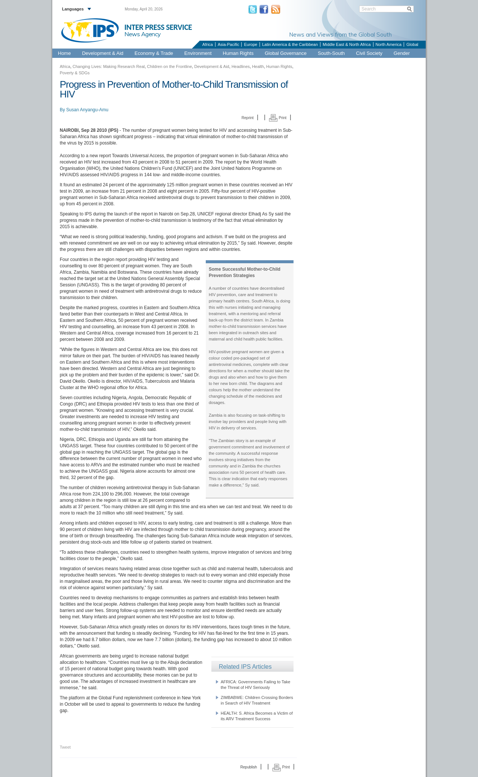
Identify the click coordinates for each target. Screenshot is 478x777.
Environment (198, 53)
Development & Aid (103, 53)
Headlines (241, 66)
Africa (207, 44)
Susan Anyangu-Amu (87, 109)
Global (412, 44)
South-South (331, 53)
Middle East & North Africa (346, 44)
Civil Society (369, 53)
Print (277, 118)
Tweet (65, 747)
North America (389, 44)
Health (258, 66)
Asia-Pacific (228, 44)
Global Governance (286, 53)
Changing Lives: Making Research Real (108, 66)
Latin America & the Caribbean (290, 44)
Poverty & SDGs (75, 73)
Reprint (248, 118)
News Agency (142, 34)
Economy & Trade (153, 53)
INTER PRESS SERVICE (158, 27)
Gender (402, 53)
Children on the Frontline (169, 66)
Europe (250, 44)
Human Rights (238, 53)
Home (64, 53)
